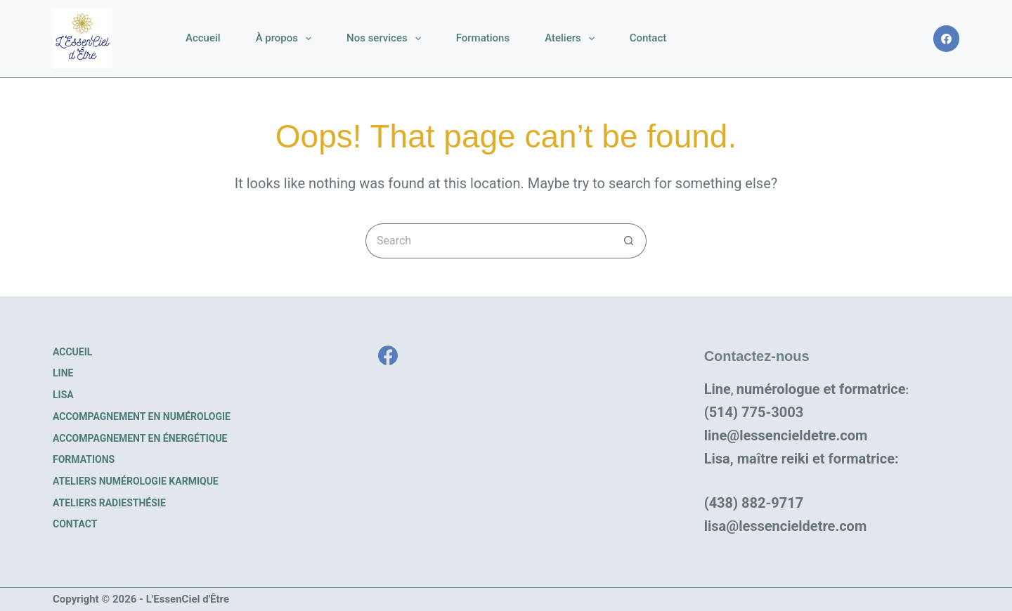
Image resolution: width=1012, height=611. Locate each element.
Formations (483, 38)
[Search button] (629, 240)
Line (63, 373)
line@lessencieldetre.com (786, 435)
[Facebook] (946, 38)
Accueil (203, 38)
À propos (286, 38)
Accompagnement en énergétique (140, 438)
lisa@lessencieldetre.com (785, 526)
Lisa (63, 394)
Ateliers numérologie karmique (136, 481)
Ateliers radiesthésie (109, 502)
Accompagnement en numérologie (142, 416)
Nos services (386, 38)
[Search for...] (488, 240)
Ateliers (572, 38)
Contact (648, 38)
